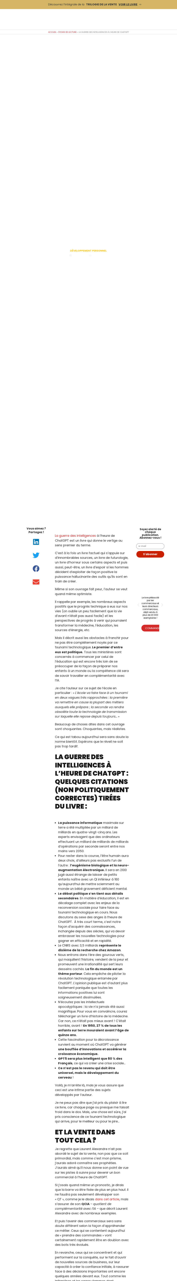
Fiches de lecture (67, 32)
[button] (36, 542)
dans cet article (107, 1199)
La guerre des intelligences (75, 535)
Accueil (52, 32)
